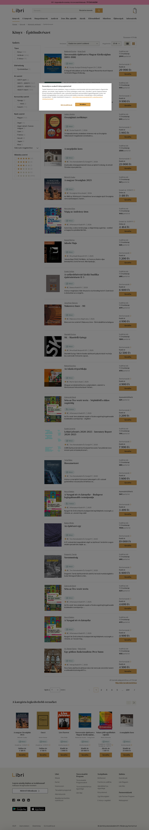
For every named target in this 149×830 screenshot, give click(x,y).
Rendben (83, 104)
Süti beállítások (66, 105)
